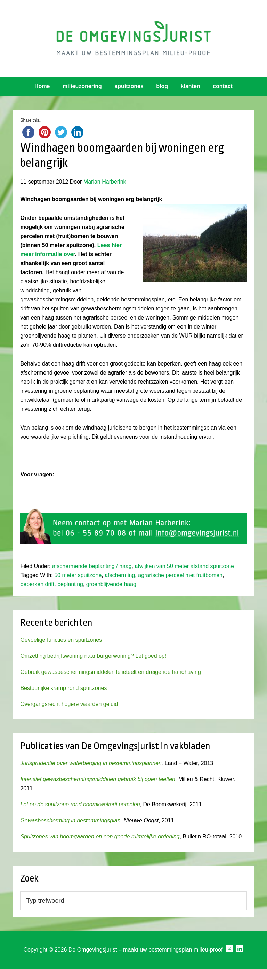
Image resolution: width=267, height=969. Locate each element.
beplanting (70, 584)
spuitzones (129, 86)
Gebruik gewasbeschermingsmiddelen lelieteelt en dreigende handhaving (110, 672)
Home (42, 86)
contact (223, 86)
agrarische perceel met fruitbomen (180, 575)
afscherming (120, 575)
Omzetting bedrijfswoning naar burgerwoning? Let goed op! (93, 656)
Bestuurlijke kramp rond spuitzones (63, 688)
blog (162, 86)
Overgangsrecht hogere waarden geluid (69, 704)
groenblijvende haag (111, 584)
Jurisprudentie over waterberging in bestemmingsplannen (90, 763)
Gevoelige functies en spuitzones (61, 640)
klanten (190, 86)
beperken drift (37, 584)
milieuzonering (82, 86)
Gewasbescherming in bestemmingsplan (70, 820)
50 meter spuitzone (78, 575)
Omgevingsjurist (133, 38)
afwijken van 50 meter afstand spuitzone (184, 566)
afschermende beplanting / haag (92, 566)
